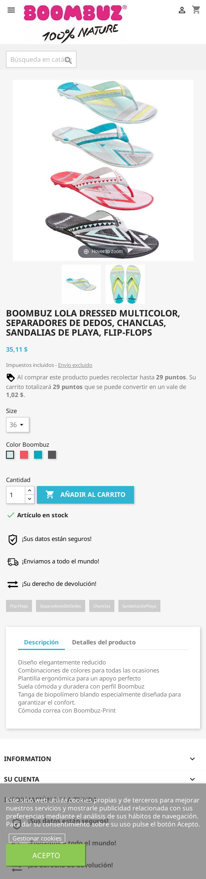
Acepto (46, 855)
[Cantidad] (15, 495)
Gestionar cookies (37, 838)
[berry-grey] (25, 457)
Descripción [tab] (41, 642)
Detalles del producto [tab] (104, 642)
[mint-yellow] (11, 457)
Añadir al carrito (85, 495)
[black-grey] (53, 457)
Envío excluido (75, 365)
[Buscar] (41, 59)
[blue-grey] (39, 457)
